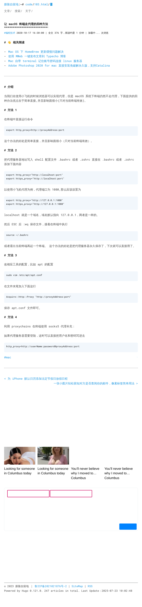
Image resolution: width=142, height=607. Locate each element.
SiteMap (77, 585)
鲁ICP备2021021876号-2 (51, 585)
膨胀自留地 (11, 4)
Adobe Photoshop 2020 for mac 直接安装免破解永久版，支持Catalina (59, 65)
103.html (41, 4)
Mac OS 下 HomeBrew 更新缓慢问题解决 (36, 52)
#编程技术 (9, 33)
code (29, 4)
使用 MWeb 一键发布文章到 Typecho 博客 (37, 56)
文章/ (8, 11)
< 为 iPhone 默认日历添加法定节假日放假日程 (36, 377)
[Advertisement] (71, 413)
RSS (90, 585)
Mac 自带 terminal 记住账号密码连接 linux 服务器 (45, 61)
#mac (7, 356)
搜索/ (18, 11)
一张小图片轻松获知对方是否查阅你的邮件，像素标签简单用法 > (96, 382)
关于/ (29, 11)
